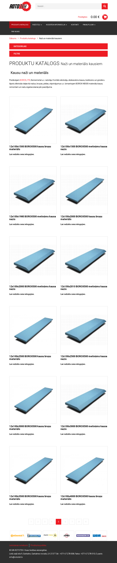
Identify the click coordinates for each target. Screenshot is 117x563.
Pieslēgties (82, 17)
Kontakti (75, 25)
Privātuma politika (38, 545)
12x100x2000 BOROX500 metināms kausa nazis (32, 288)
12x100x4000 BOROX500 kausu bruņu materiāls (81, 497)
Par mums (15, 32)
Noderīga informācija (56, 25)
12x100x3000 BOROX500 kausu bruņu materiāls (30, 427)
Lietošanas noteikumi (18, 545)
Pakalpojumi (89, 25)
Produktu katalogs (19, 25)
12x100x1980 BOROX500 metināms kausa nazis (32, 218)
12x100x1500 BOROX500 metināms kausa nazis (84, 148)
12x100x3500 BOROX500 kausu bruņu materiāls (30, 497)
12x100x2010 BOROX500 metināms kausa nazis (84, 288)
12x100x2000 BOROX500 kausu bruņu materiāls (81, 218)
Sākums (12, 38)
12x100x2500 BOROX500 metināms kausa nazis (84, 357)
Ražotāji (37, 25)
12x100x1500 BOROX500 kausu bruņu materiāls (30, 148)
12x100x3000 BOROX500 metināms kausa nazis (84, 427)
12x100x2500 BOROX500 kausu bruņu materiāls (30, 357)
